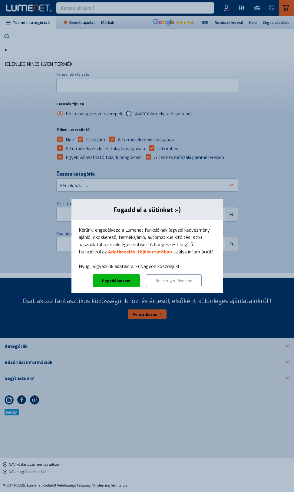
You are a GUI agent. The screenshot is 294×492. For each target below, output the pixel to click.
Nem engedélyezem (173, 280)
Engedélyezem (116, 280)
